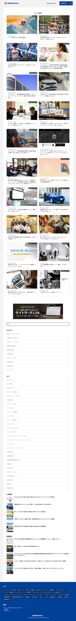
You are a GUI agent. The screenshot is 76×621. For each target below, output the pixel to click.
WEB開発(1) (51, 590)
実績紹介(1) (28, 597)
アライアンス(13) (60, 590)
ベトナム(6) (46, 594)
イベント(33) (68, 590)
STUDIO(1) (13, 590)
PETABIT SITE (51, 3)
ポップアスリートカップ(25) (56, 594)
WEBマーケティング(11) (42, 590)
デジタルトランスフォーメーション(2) (12, 594)
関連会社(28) (7, 599)
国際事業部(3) (7, 597)
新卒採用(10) (35, 597)
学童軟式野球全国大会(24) (18, 597)
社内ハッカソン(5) (44, 597)
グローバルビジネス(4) (45, 592)
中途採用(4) (67, 594)
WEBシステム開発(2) (30, 590)
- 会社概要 (5, 609)
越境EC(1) (67, 597)
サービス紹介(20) (56, 592)
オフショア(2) (18, 592)
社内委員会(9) (52, 597)
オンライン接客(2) (27, 592)
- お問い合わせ (6, 610)
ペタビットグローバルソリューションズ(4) (32, 594)
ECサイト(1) (7, 590)
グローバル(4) (36, 592)
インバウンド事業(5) (8, 592)
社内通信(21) (60, 597)
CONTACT (66, 3)
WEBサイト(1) (21, 590)
